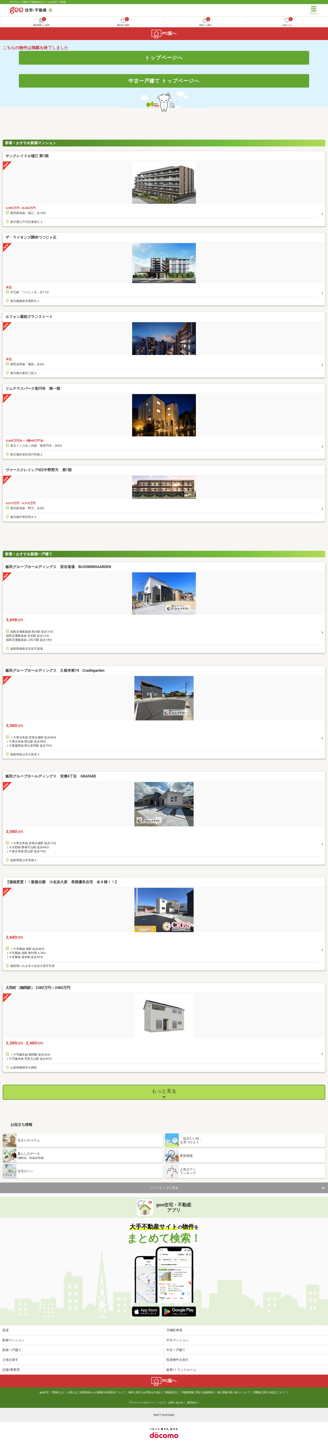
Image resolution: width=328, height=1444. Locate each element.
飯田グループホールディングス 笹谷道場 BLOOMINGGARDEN (72, 567)
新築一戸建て (11, 1350)
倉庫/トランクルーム (181, 1369)
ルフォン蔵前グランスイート (29, 316)
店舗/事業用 (11, 1369)
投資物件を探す (177, 1359)
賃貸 (5, 1330)
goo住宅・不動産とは (52, 1392)
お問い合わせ (175, 1402)
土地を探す (10, 1359)
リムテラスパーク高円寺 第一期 (32, 388)
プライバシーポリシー (141, 1402)
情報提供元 (171, 1392)
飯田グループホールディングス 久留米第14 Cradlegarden (69, 670)
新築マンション (13, 1340)
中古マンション (177, 1340)
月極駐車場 (174, 1330)
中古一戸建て (175, 1350)
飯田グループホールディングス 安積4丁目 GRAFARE (76, 776)
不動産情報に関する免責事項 (197, 1392)
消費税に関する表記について (269, 1392)
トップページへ (164, 57)
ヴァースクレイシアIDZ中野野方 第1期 (38, 470)
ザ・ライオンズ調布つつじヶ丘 (30, 237)
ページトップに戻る (164, 1188)
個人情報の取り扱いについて (233, 1392)
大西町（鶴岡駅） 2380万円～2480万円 (37, 988)
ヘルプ (161, 1402)
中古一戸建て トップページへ (164, 81)
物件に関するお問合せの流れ (144, 1392)
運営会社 (192, 1402)
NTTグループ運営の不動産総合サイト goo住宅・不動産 (38, 2)
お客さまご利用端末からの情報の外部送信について (96, 1392)
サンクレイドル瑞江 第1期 (27, 156)
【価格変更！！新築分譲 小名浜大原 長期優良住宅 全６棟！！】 (61, 882)
